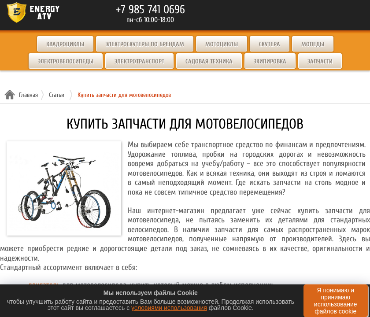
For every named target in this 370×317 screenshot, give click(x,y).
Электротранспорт (139, 61)
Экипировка (270, 61)
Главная (27, 95)
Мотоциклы (221, 44)
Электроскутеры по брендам (144, 44)
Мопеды (312, 44)
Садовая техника (209, 61)
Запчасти (320, 61)
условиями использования (169, 307)
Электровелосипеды (65, 61)
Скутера (269, 44)
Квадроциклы (65, 44)
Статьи (56, 95)
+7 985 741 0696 (150, 9)
